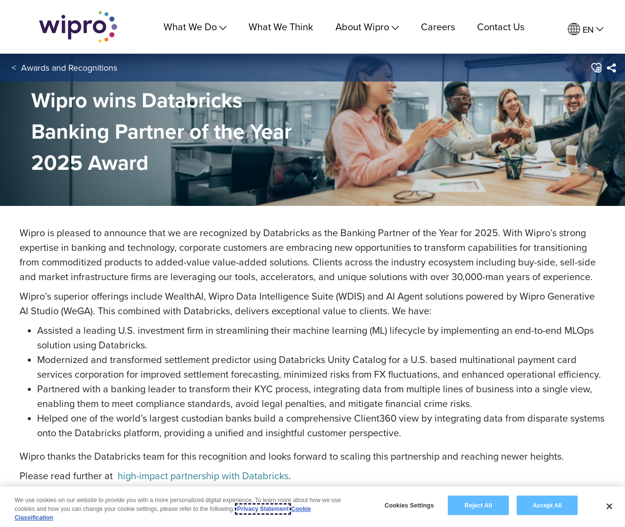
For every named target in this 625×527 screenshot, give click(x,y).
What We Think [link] (281, 27)
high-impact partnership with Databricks (203, 475)
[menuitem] (585, 29)
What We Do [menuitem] (195, 27)
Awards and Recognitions (69, 67)
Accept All (547, 505)
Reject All (478, 505)
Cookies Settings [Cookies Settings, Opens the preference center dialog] (409, 505)
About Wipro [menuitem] (367, 27)
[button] (595, 68)
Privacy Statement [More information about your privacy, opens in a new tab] (263, 509)
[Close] (609, 506)
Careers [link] (438, 27)
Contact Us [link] (500, 27)
